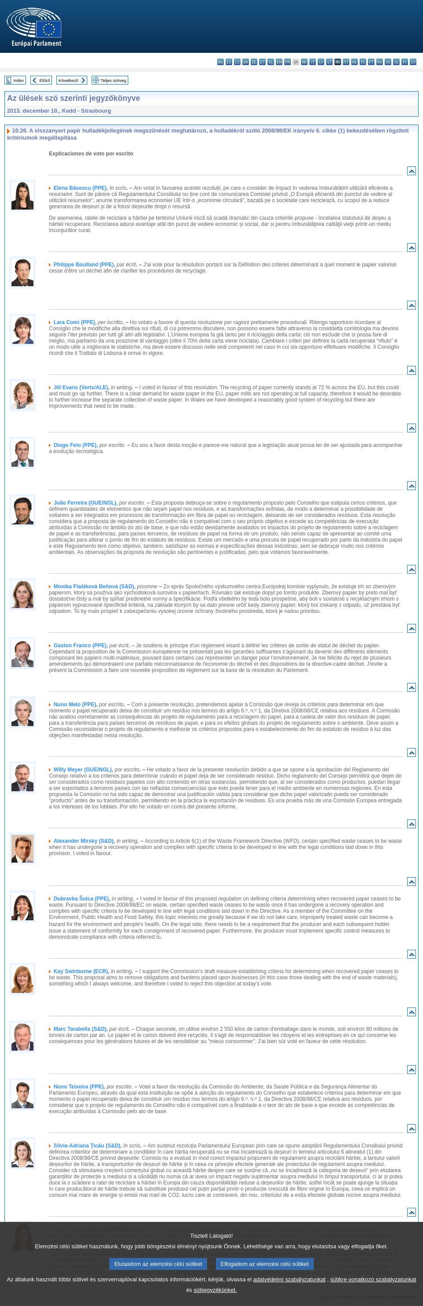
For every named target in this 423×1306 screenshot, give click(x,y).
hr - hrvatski (304, 62)
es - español (229, 62)
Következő (68, 80)
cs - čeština (237, 62)
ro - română (379, 62)
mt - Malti (346, 62)
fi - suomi (404, 62)
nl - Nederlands (354, 62)
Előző (45, 80)
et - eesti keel (262, 62)
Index (19, 80)
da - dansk (245, 62)
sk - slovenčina (388, 62)
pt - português (371, 62)
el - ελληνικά (270, 62)
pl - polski (363, 62)
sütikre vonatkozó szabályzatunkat (373, 1289)
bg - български (220, 62)
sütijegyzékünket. (215, 1299)
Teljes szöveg (113, 80)
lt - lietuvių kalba (329, 62)
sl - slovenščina (396, 62)
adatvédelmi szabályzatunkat (289, 1289)
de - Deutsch (254, 62)
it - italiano (312, 62)
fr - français (287, 62)
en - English (279, 62)
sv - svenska (413, 62)
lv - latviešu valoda (321, 62)
